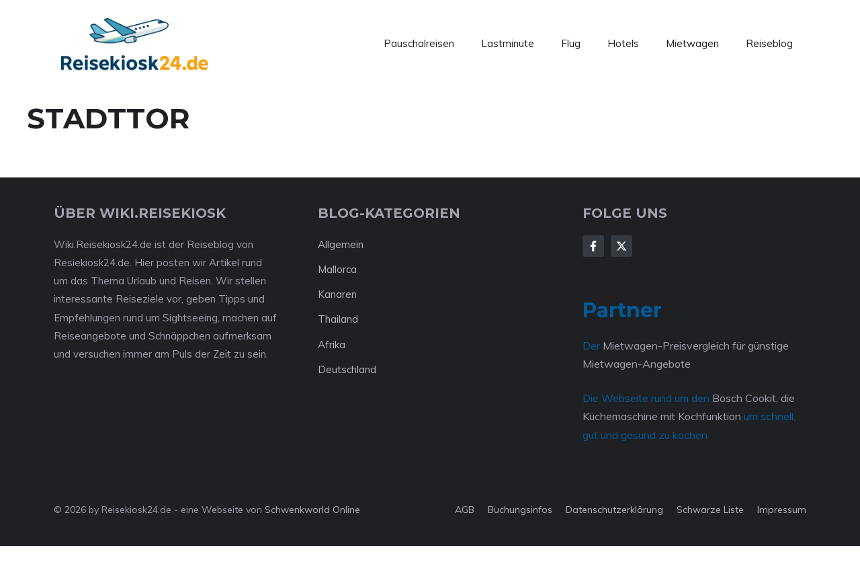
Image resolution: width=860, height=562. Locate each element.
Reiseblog (769, 43)
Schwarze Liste (710, 510)
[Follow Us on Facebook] (593, 246)
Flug (570, 43)
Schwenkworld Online (312, 510)
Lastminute (507, 43)
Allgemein (340, 244)
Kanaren (337, 294)
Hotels (623, 43)
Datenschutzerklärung (614, 510)
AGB (464, 510)
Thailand (338, 319)
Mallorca (337, 269)
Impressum (781, 510)
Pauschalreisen (419, 43)
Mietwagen (692, 43)
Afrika (331, 344)
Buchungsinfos (520, 510)
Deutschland (347, 369)
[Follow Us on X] (621, 246)
